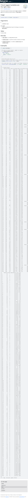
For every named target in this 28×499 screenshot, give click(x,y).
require (4, 48)
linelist (10, 1)
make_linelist (5, 52)
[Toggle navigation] (26, 1)
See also (3, 488)
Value (2, 487)
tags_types (15, 17)
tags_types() (18, 12)
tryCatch (3, 61)
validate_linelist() (6, 41)
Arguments (3, 485)
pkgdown (7, 496)
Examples (3, 490)
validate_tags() (5, 39)
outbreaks (8, 48)
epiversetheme (21, 496)
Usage (2, 483)
